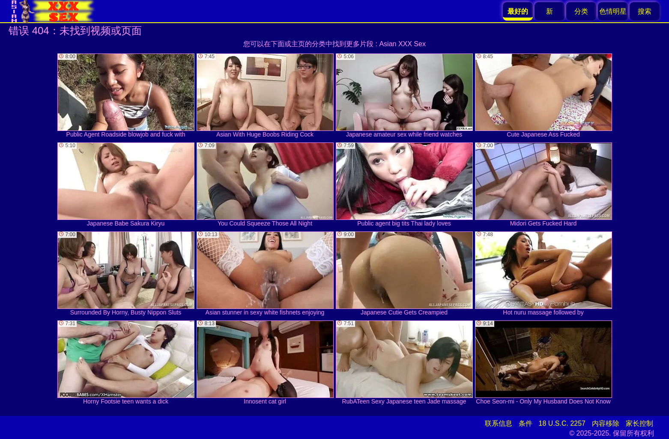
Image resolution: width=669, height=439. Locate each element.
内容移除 (605, 423)
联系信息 (498, 423)
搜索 (644, 11)
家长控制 (639, 423)
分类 (581, 11)
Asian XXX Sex (402, 43)
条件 (525, 423)
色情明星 (613, 11)
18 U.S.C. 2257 (562, 423)
